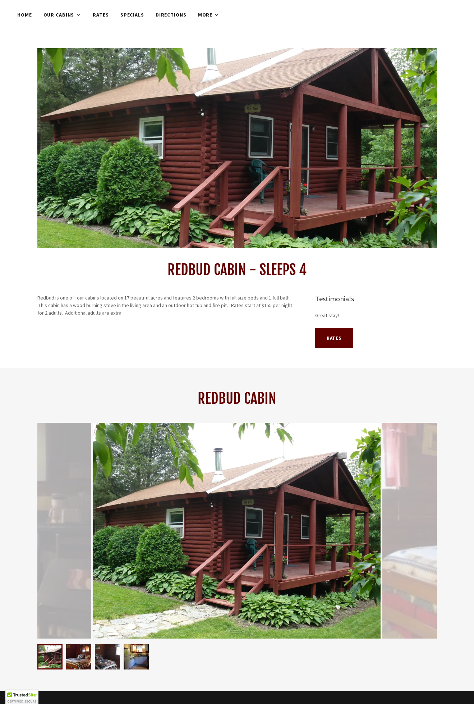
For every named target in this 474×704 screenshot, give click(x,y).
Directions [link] (171, 15)
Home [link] (24, 15)
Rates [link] (101, 15)
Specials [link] (132, 15)
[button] (62, 14)
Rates (334, 338)
